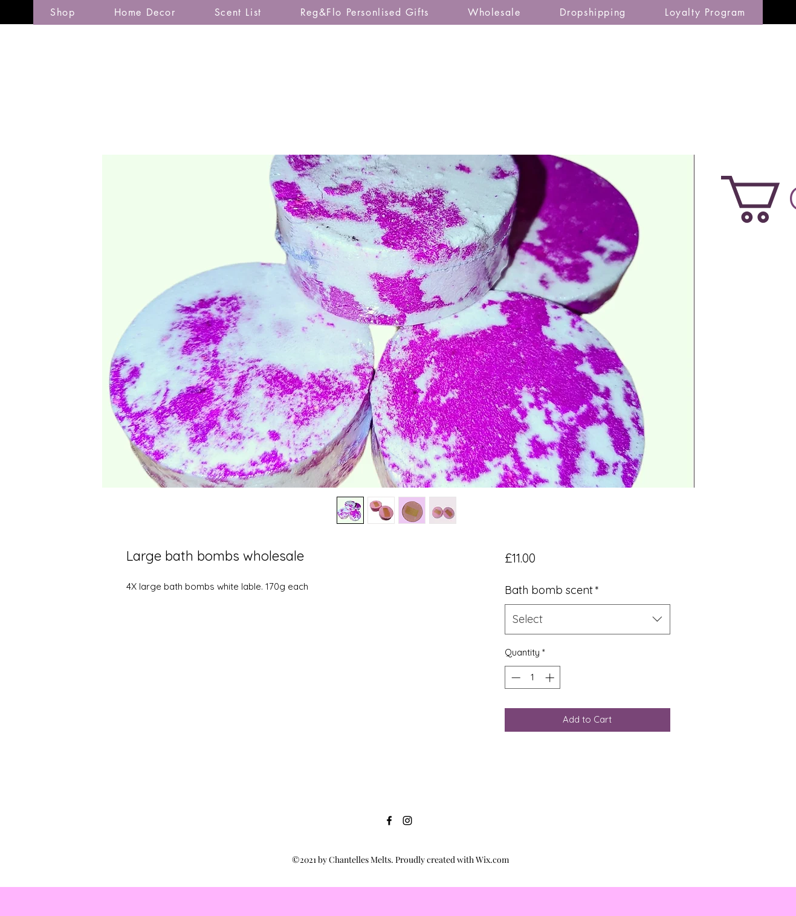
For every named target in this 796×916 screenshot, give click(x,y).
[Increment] (551, 677)
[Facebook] (389, 820)
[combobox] (587, 619)
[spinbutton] (533, 677)
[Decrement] (514, 677)
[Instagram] (407, 820)
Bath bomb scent (552, 590)
